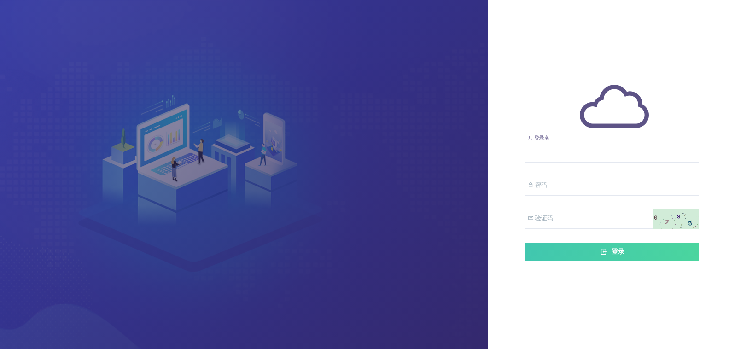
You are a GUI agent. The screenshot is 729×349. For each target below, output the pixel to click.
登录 (612, 251)
